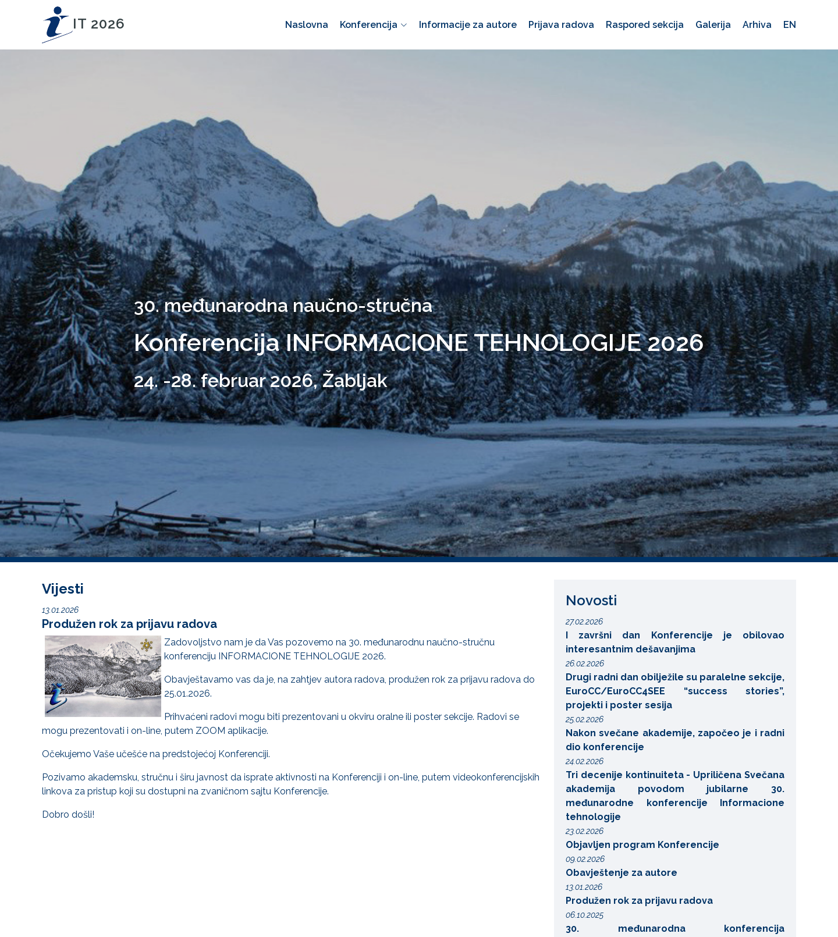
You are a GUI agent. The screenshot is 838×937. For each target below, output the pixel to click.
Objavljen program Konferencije (642, 844)
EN (789, 24)
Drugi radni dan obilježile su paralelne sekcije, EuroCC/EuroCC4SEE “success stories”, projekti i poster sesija (675, 691)
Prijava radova (561, 24)
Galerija (713, 24)
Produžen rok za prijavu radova (129, 624)
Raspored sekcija (645, 24)
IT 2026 (83, 23)
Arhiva (757, 24)
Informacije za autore (468, 24)
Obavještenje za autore (621, 872)
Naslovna (306, 24)
